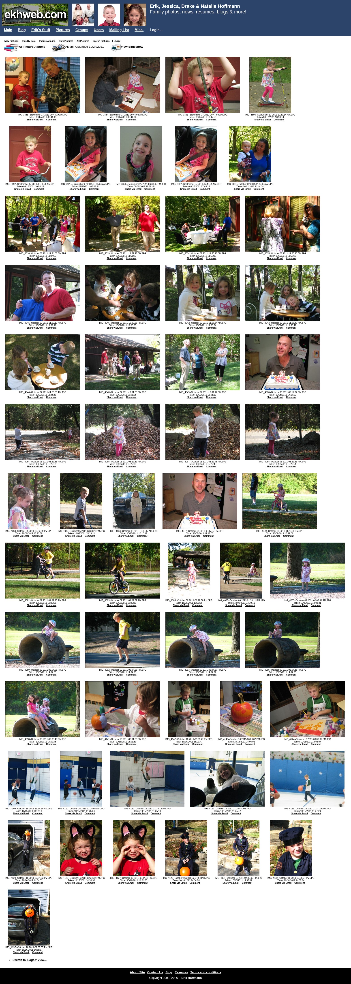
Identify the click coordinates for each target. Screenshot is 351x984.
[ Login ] (116, 41)
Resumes (181, 972)
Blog (22, 30)
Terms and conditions (205, 972)
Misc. (139, 30)
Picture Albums (48, 41)
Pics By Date (29, 41)
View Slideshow (132, 46)
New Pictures (12, 41)
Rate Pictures (67, 41)
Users (99, 30)
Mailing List (119, 30)
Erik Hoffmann (191, 978)
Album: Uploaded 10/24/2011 (84, 46)
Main (8, 30)
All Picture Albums (32, 46)
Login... (156, 30)
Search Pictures (102, 41)
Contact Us (155, 972)
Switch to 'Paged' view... (30, 960)
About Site (137, 972)
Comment (51, 119)
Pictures (63, 30)
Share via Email (35, 119)
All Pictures (84, 41)
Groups (81, 30)
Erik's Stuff (40, 30)
